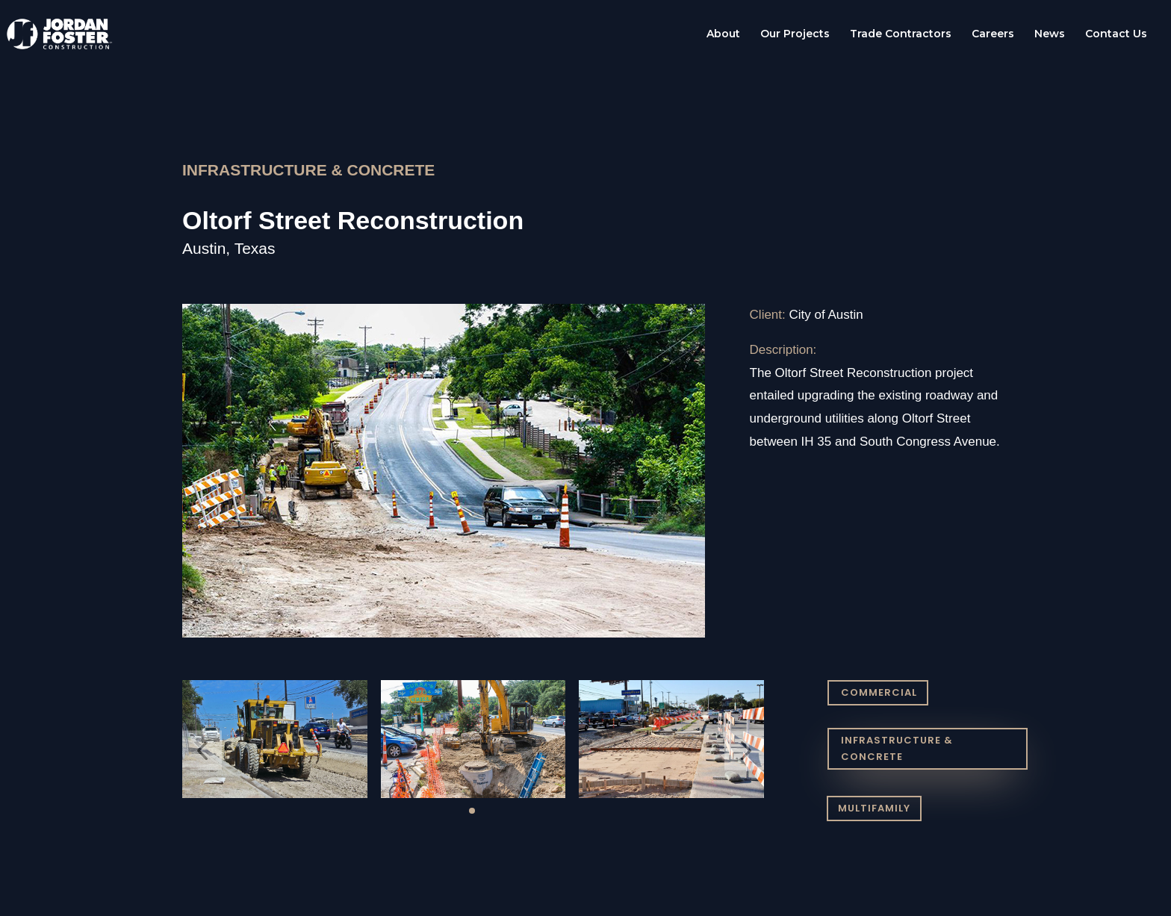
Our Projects (795, 34)
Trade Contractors (900, 34)
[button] (202, 750)
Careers (993, 34)
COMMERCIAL (879, 692)
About (723, 34)
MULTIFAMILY (874, 808)
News (1049, 34)
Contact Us (1116, 34)
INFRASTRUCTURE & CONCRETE (897, 748)
